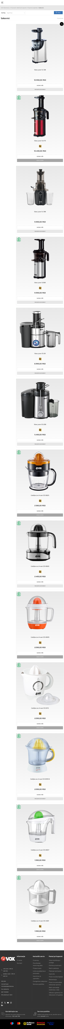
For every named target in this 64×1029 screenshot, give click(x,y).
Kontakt (19, 963)
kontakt (43, 1016)
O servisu (36, 960)
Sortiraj (3, 13)
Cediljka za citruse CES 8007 (40, 850)
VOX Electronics (5, 8)
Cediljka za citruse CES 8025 (40, 495)
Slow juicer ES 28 (40, 353)
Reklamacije (53, 979)
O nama (19, 960)
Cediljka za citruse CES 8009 (40, 637)
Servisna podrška (38, 984)
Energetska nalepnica (40, 981)
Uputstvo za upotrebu (37, 977)
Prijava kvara (37, 968)
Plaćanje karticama (55, 971)
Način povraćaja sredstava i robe (54, 988)
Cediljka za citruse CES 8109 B (40, 779)
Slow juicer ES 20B (40, 424)
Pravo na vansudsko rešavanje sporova (55, 983)
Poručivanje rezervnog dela (37, 964)
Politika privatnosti (55, 965)
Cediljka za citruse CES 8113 (40, 708)
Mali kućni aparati (21, 8)
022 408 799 (16, 1016)
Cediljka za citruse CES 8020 (40, 566)
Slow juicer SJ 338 (40, 70)
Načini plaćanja (54, 968)
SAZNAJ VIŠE (40, 85)
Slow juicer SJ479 (40, 141)
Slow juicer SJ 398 (40, 212)
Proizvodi (13, 8)
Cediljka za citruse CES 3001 (40, 921)
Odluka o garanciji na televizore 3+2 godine (56, 994)
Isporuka (52, 974)
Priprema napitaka (32, 8)
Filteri (58, 13)
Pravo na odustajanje (56, 977)
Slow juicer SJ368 (40, 283)
